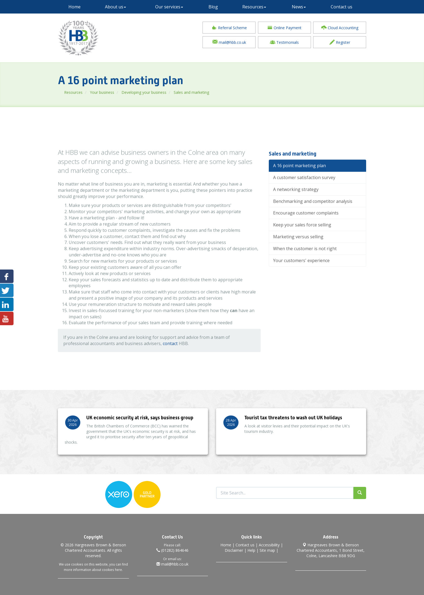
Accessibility (269, 543)
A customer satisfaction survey (304, 193)
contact (170, 359)
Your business (122, 92)
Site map (267, 548)
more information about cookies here (93, 568)
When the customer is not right (305, 264)
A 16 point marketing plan (299, 181)
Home (74, 7)
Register (339, 43)
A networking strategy (296, 205)
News (299, 7)
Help (251, 548)
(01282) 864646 (172, 548)
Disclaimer (234, 548)
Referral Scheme (229, 28)
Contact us (341, 7)
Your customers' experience (301, 276)
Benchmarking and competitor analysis (312, 217)
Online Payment (284, 28)
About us (115, 7)
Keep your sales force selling (302, 241)
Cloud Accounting (339, 28)
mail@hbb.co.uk (229, 43)
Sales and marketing (211, 92)
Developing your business (163, 92)
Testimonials (284, 43)
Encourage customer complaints (306, 229)
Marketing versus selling (298, 252)
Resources (254, 7)
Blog (213, 7)
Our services (169, 7)
